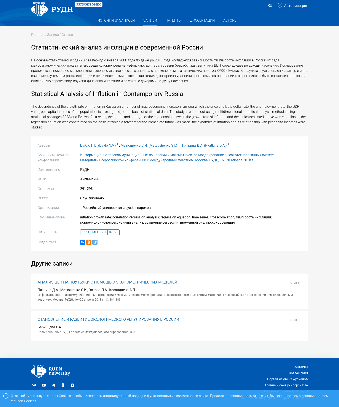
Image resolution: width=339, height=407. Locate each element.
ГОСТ (85, 241)
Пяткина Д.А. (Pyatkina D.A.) (204, 154)
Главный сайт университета (286, 385)
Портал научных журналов (287, 379)
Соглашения (298, 373)
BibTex (113, 241)
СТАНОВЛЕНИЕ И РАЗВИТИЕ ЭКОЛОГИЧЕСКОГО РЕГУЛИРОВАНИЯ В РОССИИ (108, 328)
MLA (95, 241)
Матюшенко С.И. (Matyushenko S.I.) (149, 154)
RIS (104, 241)
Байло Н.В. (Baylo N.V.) (98, 154)
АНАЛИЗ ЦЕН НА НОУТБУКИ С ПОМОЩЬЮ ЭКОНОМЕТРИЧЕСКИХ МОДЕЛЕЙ (107, 291)
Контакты (300, 367)
